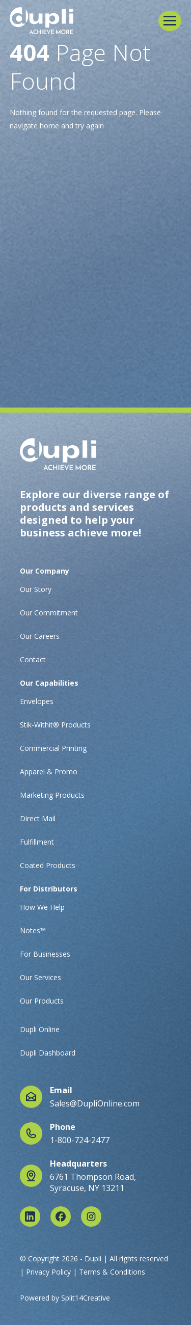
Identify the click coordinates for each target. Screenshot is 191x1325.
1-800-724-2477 (80, 1140)
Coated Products (47, 865)
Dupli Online (40, 1029)
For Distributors (48, 889)
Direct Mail (38, 818)
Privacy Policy (48, 1272)
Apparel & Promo (48, 771)
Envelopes (36, 701)
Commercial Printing (53, 748)
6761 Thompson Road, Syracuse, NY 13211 (93, 1182)
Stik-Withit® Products (55, 724)
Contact (33, 659)
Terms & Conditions (112, 1272)
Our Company (44, 571)
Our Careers (40, 636)
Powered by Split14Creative (65, 1298)
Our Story (35, 589)
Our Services (40, 977)
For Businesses (45, 954)
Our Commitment (49, 612)
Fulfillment (37, 842)
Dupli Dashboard (47, 1053)
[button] (169, 21)
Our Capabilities (49, 683)
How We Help (42, 907)
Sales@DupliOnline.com (95, 1103)
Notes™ (33, 930)
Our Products (42, 1001)
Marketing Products (52, 795)
